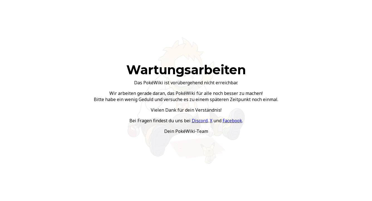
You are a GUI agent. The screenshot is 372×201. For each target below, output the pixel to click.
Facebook (232, 121)
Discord (200, 121)
